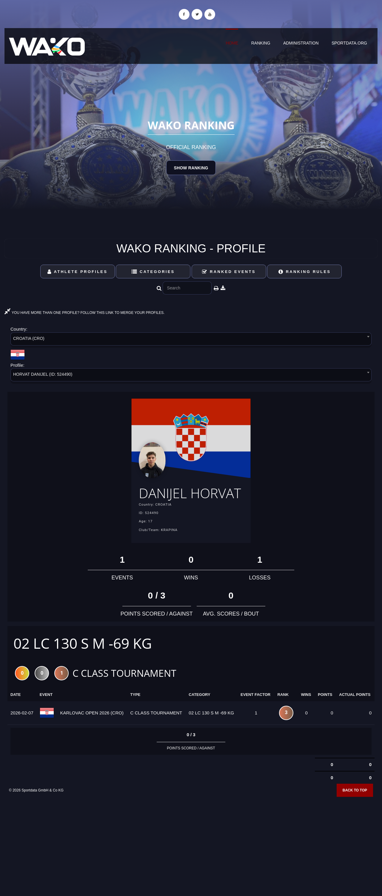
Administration (301, 43)
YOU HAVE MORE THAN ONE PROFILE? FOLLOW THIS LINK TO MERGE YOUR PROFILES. (84, 313)
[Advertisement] (191, 853)
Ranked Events (229, 271)
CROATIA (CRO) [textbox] (28, 338)
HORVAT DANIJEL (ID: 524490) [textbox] (42, 374)
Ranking (260, 43)
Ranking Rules (304, 271)
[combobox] (191, 340)
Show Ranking (191, 167)
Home (232, 43)
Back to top (355, 807)
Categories (153, 271)
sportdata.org (349, 43)
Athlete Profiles (77, 271)
